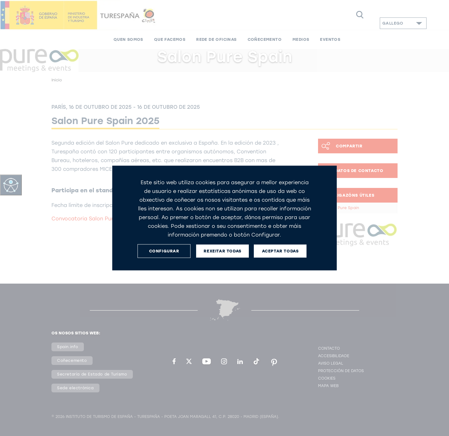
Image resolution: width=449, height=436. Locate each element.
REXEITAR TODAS (222, 251)
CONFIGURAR (164, 251)
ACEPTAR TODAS (280, 251)
